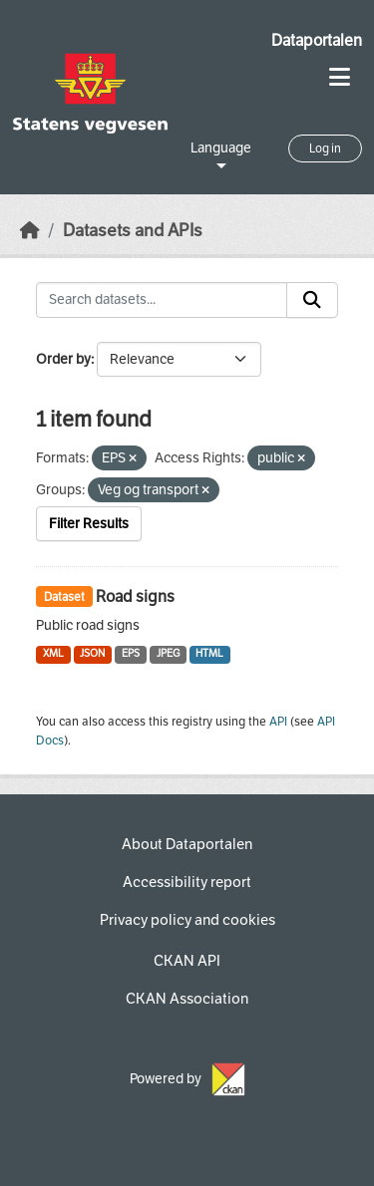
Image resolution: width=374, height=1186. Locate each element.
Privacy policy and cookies (187, 920)
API (278, 722)
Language (220, 148)
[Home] (30, 230)
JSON (92, 653)
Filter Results (89, 523)
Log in (325, 148)
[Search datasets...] (161, 300)
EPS (131, 653)
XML (53, 653)
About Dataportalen (187, 844)
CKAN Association (187, 999)
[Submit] (312, 300)
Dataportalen (316, 40)
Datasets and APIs (132, 230)
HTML (209, 653)
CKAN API (187, 961)
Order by (63, 359)
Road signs (135, 596)
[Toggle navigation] (339, 77)
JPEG (168, 653)
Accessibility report (187, 882)
